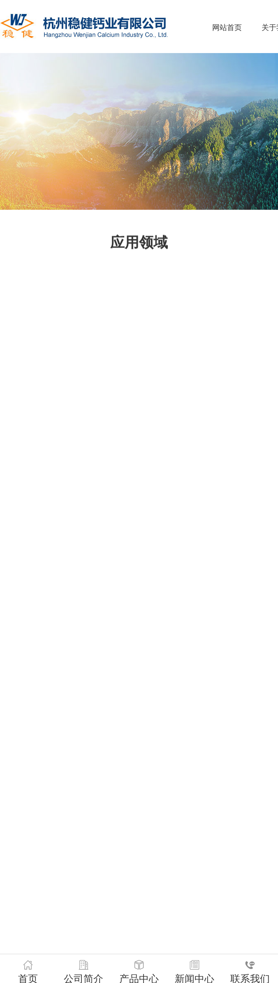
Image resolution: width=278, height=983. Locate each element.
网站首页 (227, 27)
